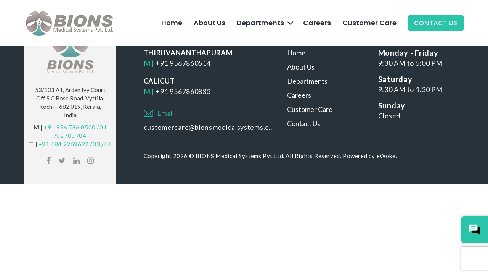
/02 (59, 135)
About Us (209, 23)
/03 (70, 135)
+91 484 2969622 (64, 144)
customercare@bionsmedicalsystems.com (210, 127)
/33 (95, 144)
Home (171, 23)
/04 (82, 135)
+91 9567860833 (183, 91)
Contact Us (436, 22)
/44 (106, 144)
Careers (317, 23)
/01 (102, 127)
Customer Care (369, 23)
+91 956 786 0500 (70, 127)
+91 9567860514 (183, 63)
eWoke (386, 155)
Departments (260, 23)
